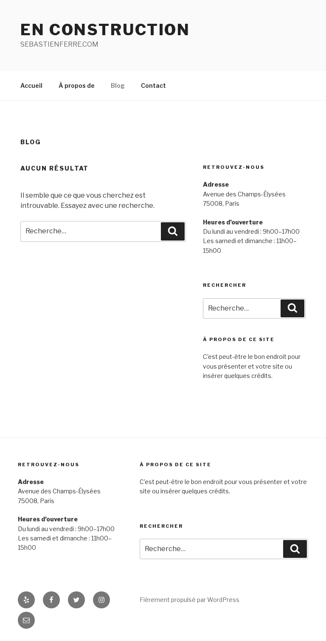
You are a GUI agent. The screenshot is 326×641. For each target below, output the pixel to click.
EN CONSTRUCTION (105, 29)
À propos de (77, 85)
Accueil (31, 85)
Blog (118, 85)
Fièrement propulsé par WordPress (189, 599)
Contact (153, 85)
